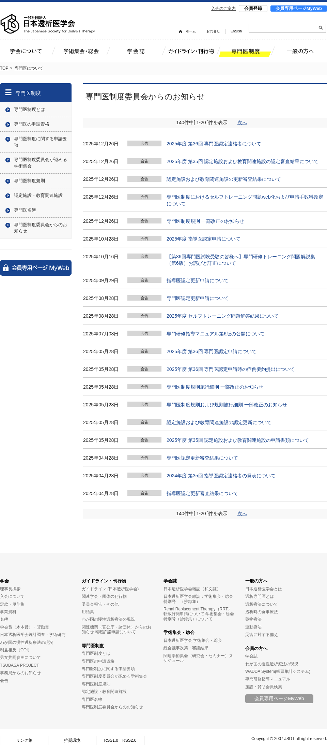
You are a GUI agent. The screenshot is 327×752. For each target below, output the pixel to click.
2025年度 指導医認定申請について (203, 239)
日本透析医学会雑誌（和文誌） (192, 589)
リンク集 (24, 740)
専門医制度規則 (29, 180)
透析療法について (261, 604)
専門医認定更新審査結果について (202, 458)
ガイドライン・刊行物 (104, 580)
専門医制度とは (29, 109)
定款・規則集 (12, 604)
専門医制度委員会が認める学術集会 (40, 162)
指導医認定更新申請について (198, 280)
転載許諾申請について (115, 632)
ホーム (191, 31)
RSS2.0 (129, 740)
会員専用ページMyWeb (299, 8)
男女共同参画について (20, 657)
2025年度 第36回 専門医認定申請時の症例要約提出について (231, 369)
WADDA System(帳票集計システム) (277, 671)
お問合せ (213, 31)
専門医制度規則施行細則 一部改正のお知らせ (215, 387)
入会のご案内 (223, 8)
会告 (4, 680)
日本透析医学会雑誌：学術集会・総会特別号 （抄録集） (198, 599)
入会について (12, 596)
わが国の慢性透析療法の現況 (26, 642)
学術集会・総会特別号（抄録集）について (199, 616)
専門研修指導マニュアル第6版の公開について (216, 333)
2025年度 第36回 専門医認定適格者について (214, 143)
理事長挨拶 (10, 589)
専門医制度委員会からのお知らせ (40, 227)
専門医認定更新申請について (198, 298)
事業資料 (8, 611)
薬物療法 (253, 619)
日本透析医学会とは (263, 589)
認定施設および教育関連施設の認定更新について (219, 422)
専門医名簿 (25, 210)
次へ (242, 122)
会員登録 (253, 8)
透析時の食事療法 (261, 611)
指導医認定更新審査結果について (202, 493)
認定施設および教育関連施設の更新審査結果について (224, 179)
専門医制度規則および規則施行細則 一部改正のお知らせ (227, 404)
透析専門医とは (259, 596)
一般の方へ (256, 580)
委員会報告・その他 (100, 604)
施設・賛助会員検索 (263, 686)
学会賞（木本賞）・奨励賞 (24, 627)
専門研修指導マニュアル (267, 679)
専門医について (29, 68)
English (236, 31)
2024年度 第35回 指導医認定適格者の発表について (221, 475)
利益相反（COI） (16, 650)
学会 (4, 580)
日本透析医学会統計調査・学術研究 (32, 634)
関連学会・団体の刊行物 (104, 596)
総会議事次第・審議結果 (186, 648)
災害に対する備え (261, 634)
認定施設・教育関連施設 (38, 195)
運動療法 (253, 627)
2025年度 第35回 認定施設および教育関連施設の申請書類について (238, 440)
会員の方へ (256, 648)
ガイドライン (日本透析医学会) (110, 589)
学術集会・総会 (179, 632)
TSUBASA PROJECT (19, 665)
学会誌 (170, 580)
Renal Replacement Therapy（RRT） (198, 609)
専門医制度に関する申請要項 (40, 141)
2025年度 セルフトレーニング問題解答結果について (223, 316)
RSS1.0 (111, 740)
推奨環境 (72, 740)
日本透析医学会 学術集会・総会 (193, 640)
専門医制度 (28, 93)
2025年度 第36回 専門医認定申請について (212, 351)
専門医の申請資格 (31, 124)
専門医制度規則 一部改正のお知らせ (205, 221)
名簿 (4, 619)
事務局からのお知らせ (20, 672)
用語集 (88, 611)
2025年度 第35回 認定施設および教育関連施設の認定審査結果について (243, 161)
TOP (4, 68)
